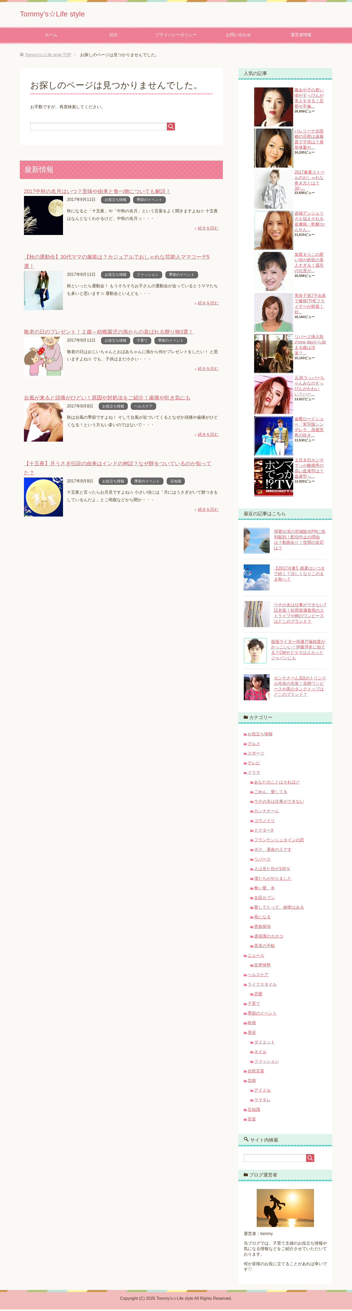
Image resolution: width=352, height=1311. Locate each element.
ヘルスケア (143, 397)
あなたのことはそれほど (277, 783)
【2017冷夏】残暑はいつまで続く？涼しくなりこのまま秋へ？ (299, 575)
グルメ (254, 745)
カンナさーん (266, 812)
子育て (142, 332)
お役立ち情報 (116, 201)
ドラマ (254, 774)
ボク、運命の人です (273, 851)
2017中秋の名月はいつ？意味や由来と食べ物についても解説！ (94, 192)
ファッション (148, 266)
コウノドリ (264, 822)
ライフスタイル (262, 986)
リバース (262, 860)
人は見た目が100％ (272, 870)
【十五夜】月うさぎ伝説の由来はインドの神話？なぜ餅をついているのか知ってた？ (118, 454)
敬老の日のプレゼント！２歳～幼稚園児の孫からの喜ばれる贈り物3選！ (104, 323)
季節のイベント (149, 201)
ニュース (256, 957)
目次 (113, 36)
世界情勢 (262, 966)
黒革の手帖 (264, 947)
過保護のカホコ (268, 937)
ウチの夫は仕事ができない (279, 803)
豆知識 (175, 463)
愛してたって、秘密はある (279, 909)
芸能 (252, 1082)
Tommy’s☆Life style (61, 14)
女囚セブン (264, 899)
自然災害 (256, 1072)
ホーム (51, 36)
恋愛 (258, 995)
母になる (262, 918)
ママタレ (262, 1101)
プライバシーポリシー (176, 36)
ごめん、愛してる (270, 793)
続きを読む (208, 229)
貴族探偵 (262, 928)
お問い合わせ (238, 36)
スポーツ (256, 755)
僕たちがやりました (273, 880)
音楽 (252, 1120)
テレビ (254, 764)
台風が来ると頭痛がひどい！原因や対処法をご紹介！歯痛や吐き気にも (103, 389)
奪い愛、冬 (264, 889)
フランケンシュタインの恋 (279, 841)
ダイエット (264, 1043)
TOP (48, 56)
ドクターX (264, 832)
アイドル (262, 1092)
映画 (252, 1024)
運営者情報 (301, 36)
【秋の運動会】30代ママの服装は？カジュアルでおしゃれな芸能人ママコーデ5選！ (117, 258)
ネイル (260, 1053)
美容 (252, 1034)
